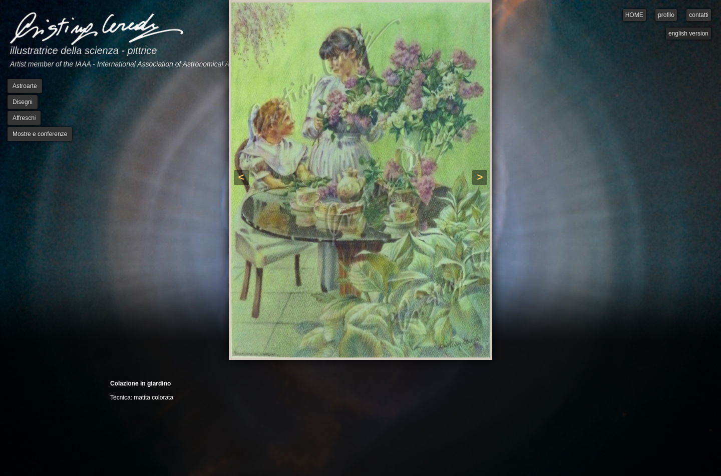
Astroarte (25, 86)
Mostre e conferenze (40, 134)
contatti (698, 15)
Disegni (23, 102)
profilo (666, 15)
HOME (634, 15)
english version (688, 33)
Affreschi (24, 118)
